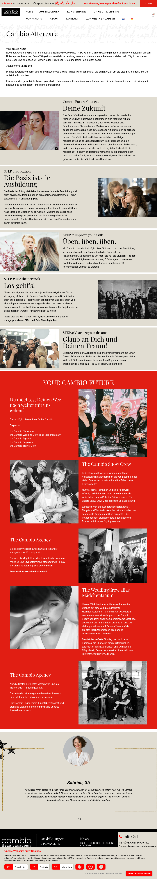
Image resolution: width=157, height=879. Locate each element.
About (55, 18)
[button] (16, 867)
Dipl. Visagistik (50, 843)
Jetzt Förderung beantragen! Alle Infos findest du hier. (110, 3)
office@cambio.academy (44, 3)
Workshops (35, 18)
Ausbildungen (50, 11)
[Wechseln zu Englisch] (123, 18)
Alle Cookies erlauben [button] (139, 873)
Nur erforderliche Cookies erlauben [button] (103, 873)
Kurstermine (77, 11)
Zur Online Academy (101, 18)
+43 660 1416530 (15, 3)
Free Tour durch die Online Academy (97, 844)
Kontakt (73, 18)
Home (29, 11)
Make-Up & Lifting (107, 11)
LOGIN (148, 3)
